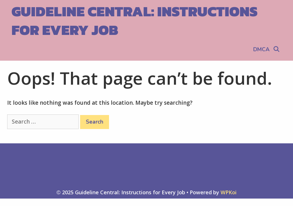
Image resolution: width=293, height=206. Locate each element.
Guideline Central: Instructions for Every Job (134, 21)
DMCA (261, 49)
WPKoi (229, 192)
